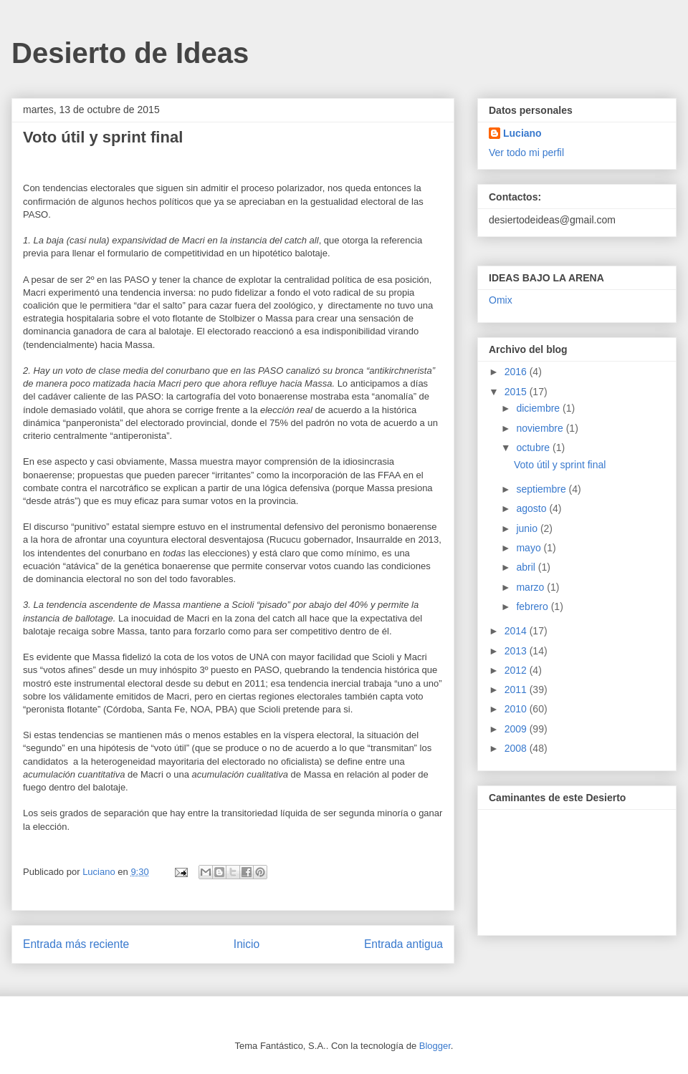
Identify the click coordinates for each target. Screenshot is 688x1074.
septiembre (542, 489)
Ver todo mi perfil (526, 152)
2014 (517, 631)
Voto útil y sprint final (560, 464)
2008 (517, 748)
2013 (517, 651)
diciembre (539, 408)
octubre (534, 447)
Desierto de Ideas (130, 53)
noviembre (540, 428)
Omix (500, 300)
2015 (517, 391)
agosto (532, 508)
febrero (533, 606)
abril (527, 567)
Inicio (246, 944)
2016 (517, 371)
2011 (517, 689)
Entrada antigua (403, 944)
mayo (529, 547)
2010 (517, 709)
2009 (517, 729)
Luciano (522, 133)
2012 (517, 670)
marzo (531, 587)
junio (528, 528)
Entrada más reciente (76, 944)
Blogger (435, 1045)
